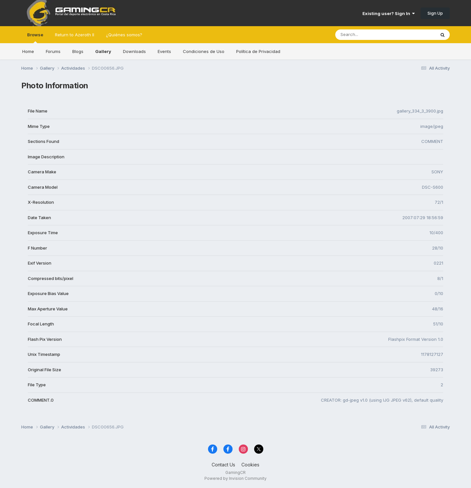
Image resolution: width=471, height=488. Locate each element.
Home (28, 51)
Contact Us (223, 464)
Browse (35, 37)
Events (164, 51)
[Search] (367, 34)
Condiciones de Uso (203, 51)
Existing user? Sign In (388, 13)
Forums (53, 51)
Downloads (134, 51)
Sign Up (435, 13)
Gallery (103, 51)
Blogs (77, 51)
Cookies (250, 464)
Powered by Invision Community (235, 478)
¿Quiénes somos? (124, 34)
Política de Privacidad (258, 51)
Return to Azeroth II (74, 34)
